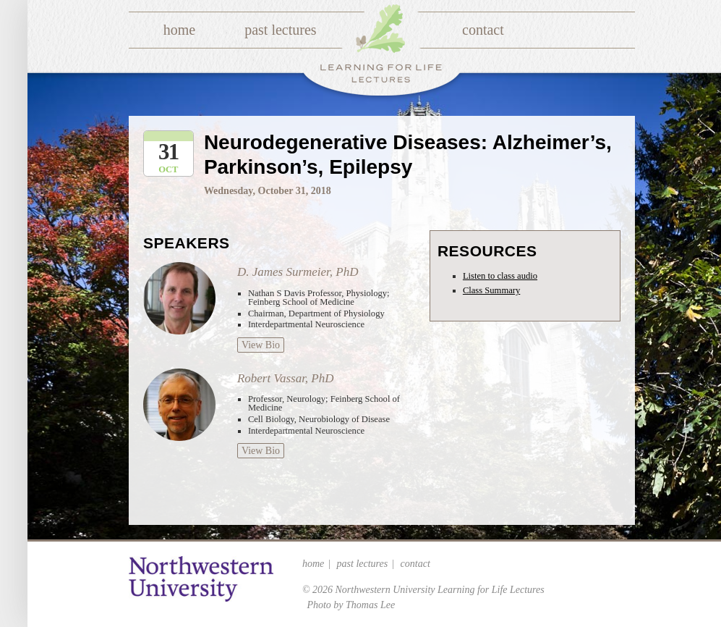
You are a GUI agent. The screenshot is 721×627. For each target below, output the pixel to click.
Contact (483, 30)
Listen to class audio (500, 276)
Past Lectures (280, 30)
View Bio (261, 345)
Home (179, 30)
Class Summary (491, 290)
